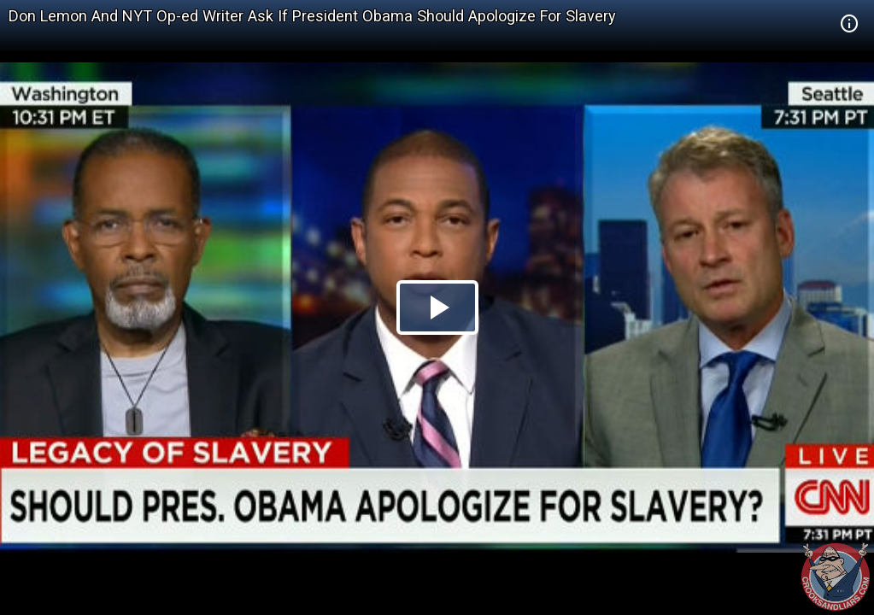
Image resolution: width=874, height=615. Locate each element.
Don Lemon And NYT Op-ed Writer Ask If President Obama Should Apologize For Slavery (312, 16)
